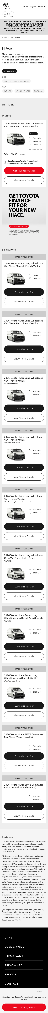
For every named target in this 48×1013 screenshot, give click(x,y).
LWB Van (7, 91)
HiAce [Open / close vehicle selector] (11, 37)
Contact (11, 983)
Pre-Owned (14, 965)
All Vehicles (9, 71)
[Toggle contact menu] (38, 965)
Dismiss (40, 991)
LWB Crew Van (23, 91)
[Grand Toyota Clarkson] (6, 6)
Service (11, 974)
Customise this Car (24, 291)
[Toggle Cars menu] (38, 937)
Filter (10, 104)
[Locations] (11, 14)
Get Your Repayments (24, 170)
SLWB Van (38, 91)
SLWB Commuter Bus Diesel (16, 81)
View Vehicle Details (24, 180)
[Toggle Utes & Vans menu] (38, 955)
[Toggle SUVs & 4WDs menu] (38, 946)
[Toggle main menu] (42, 14)
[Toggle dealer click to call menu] (5, 14)
